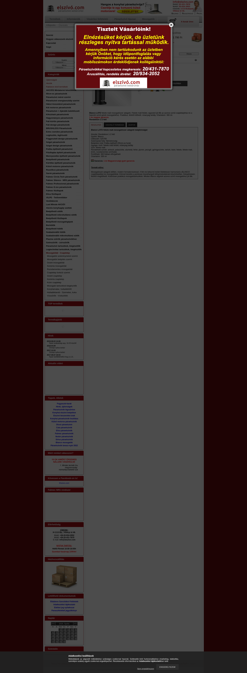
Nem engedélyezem (145, 669)
